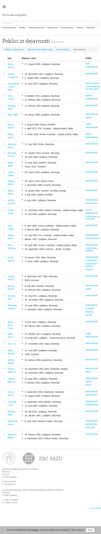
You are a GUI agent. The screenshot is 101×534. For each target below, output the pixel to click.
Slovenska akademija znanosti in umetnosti (20, 469)
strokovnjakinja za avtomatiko (92, 87)
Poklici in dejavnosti (36, 28)
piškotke (35, 530)
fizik (87, 63)
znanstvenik (91, 260)
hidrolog (89, 311)
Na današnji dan (67, 28)
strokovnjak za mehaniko (92, 217)
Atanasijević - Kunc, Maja (13, 86)
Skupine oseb (52, 28)
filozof (88, 385)
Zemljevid (90, 28)
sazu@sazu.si (10, 484)
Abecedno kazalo (9, 28)
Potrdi (90, 530)
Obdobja (22, 28)
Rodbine (80, 28)
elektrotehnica (92, 83)
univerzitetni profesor (91, 249)
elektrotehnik (91, 67)
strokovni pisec (92, 238)
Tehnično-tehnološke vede (39, 49)
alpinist (88, 95)
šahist (88, 371)
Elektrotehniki (62, 49)
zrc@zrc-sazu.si (11, 502)
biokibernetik (91, 404)
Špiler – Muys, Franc (11, 325)
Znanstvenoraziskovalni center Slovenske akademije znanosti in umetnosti (32, 490)
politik (88, 124)
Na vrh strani (96, 508)
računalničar (91, 203)
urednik (89, 269)
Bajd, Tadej (13, 114)
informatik (90, 427)
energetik (89, 308)
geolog (88, 315)
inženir (88, 117)
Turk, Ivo (12, 344)
